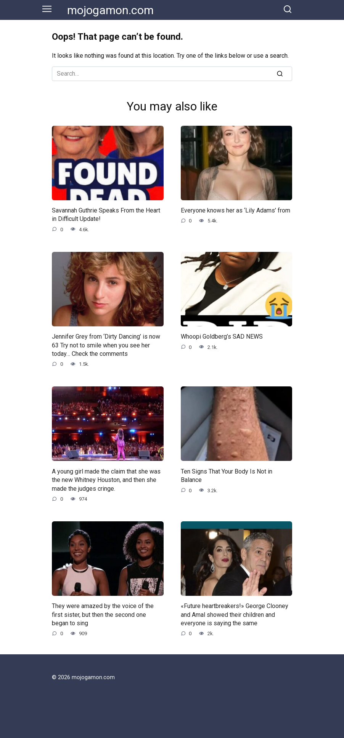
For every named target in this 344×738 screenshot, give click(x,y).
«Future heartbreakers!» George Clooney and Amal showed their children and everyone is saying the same (234, 614)
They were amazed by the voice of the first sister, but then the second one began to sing (103, 614)
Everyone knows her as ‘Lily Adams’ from (235, 210)
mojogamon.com (110, 10)
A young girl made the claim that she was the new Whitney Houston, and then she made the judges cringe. (106, 479)
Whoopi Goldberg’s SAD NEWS (222, 336)
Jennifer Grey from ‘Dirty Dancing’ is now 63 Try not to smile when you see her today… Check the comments (106, 345)
